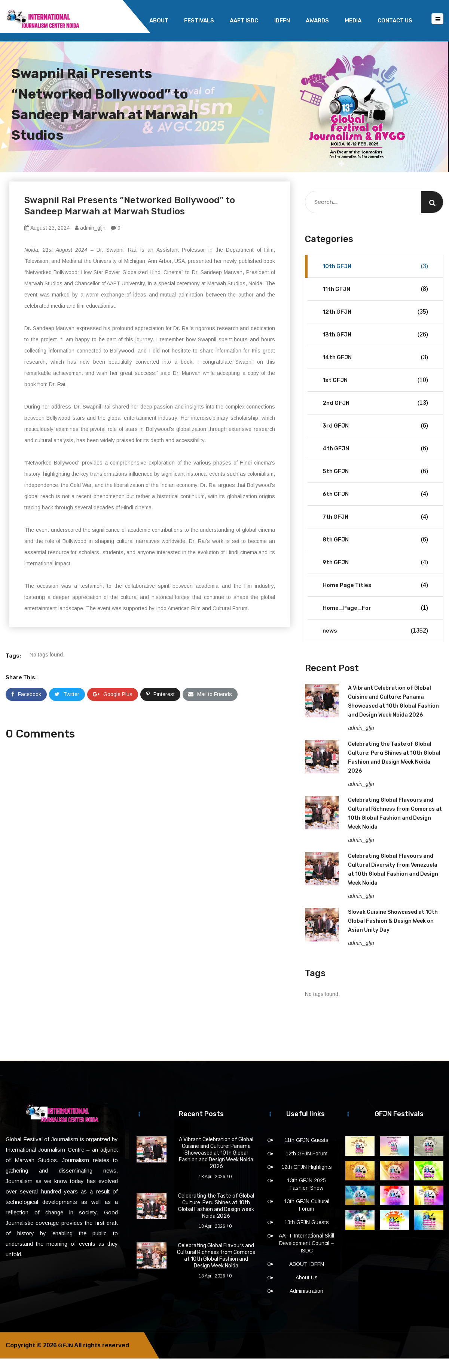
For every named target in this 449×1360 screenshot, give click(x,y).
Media (353, 20)
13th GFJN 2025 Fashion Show (306, 1185)
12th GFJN (375, 313)
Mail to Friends (210, 696)
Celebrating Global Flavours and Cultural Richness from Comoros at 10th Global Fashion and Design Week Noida (216, 1257)
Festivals (199, 20)
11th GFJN (375, 290)
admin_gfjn (90, 229)
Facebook (26, 696)
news (375, 632)
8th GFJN (375, 541)
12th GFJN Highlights (306, 1168)
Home (125, 20)
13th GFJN (375, 336)
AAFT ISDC (244, 20)
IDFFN (282, 20)
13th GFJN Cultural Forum (306, 1206)
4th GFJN (375, 450)
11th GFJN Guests (306, 1142)
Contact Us (395, 20)
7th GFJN (375, 518)
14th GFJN (375, 359)
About (158, 20)
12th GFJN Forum (306, 1155)
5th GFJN (375, 472)
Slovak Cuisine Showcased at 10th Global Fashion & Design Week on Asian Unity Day (393, 922)
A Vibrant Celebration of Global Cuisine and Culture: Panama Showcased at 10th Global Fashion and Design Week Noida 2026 (216, 1154)
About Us (307, 1279)
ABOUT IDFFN (306, 1266)
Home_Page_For (375, 609)
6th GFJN (375, 495)
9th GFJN (375, 564)
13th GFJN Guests (306, 1224)
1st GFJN (375, 381)
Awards (317, 20)
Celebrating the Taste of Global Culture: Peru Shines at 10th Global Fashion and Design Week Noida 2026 (216, 1207)
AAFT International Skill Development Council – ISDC (306, 1244)
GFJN (66, 1347)
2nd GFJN (375, 404)
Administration (306, 1292)
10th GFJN (375, 267)
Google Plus (112, 696)
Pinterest (160, 696)
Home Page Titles (375, 586)
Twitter (67, 696)
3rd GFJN (375, 427)
